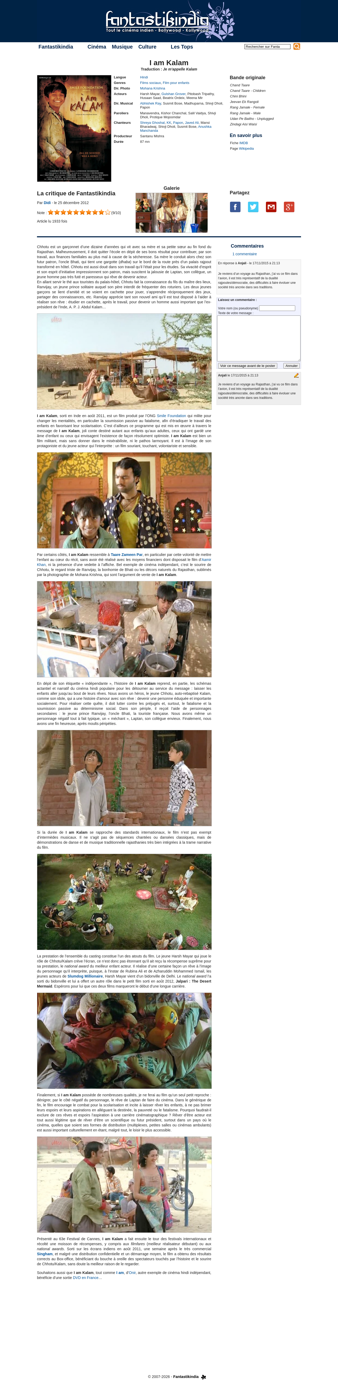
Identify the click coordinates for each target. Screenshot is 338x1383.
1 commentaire (244, 254)
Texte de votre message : (235, 313)
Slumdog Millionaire (85, 976)
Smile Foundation (171, 416)
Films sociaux (150, 83)
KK (169, 123)
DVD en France (85, 1278)
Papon (178, 123)
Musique (122, 47)
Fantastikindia (56, 47)
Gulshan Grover (173, 94)
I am (120, 1273)
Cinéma (97, 47)
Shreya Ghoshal (152, 123)
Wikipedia (246, 148)
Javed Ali (192, 123)
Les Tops (182, 47)
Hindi (144, 77)
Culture (147, 47)
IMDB (243, 143)
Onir (132, 1273)
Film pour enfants (176, 83)
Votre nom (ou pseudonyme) (238, 308)
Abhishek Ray (150, 103)
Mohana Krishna (152, 88)
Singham (45, 1254)
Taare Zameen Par (127, 555)
